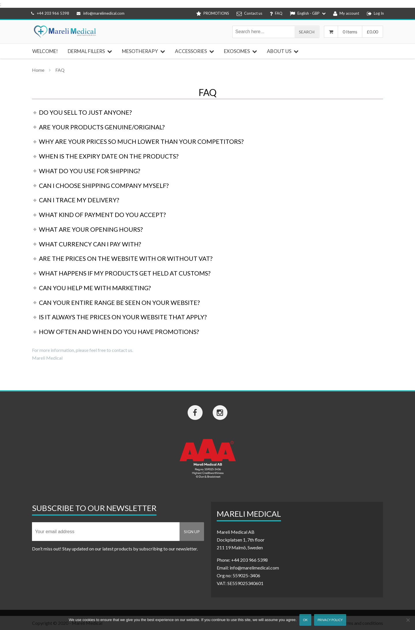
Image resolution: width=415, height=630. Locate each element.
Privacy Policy (330, 620)
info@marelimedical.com (100, 13)
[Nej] (408, 620)
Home (38, 70)
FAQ (60, 70)
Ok (305, 620)
